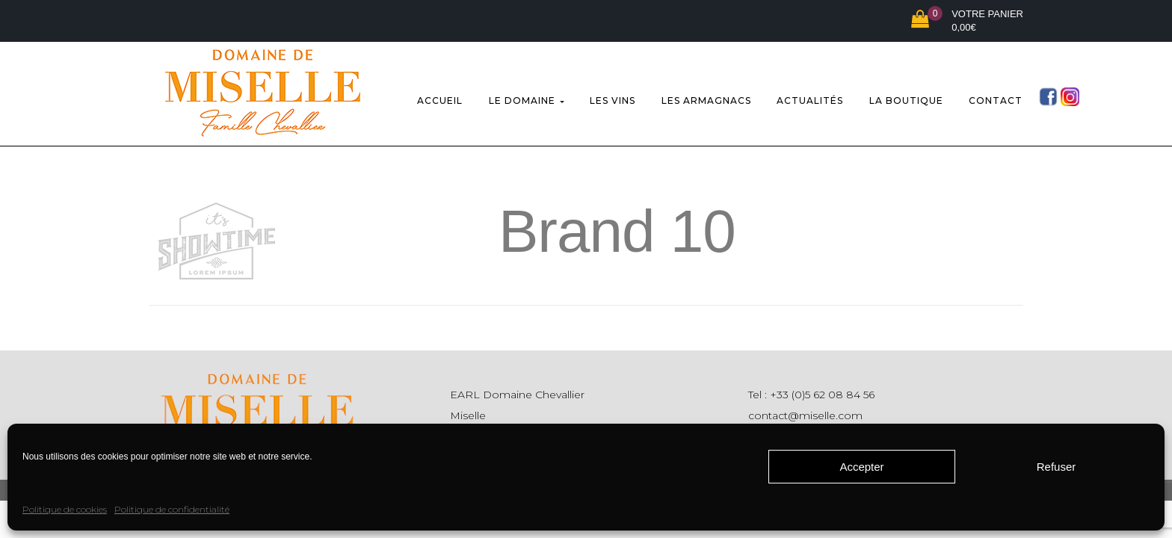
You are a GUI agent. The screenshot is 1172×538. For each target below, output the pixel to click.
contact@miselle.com (805, 408)
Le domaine (526, 97)
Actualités (810, 97)
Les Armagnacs (706, 97)
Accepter (861, 466)
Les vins (612, 97)
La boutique (906, 97)
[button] (967, 20)
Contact (996, 97)
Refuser (1056, 466)
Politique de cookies (64, 509)
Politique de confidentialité (171, 509)
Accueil (440, 97)
